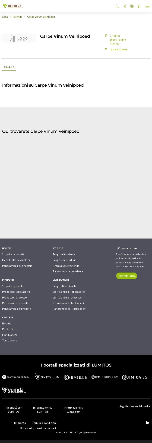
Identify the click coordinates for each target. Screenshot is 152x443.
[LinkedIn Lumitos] (147, 423)
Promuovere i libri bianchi (68, 303)
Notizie (6, 323)
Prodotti (7, 329)
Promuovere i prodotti (15, 303)
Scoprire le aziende (64, 254)
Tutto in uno (9, 340)
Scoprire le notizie (13, 254)
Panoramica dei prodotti (16, 308)
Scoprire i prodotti (13, 286)
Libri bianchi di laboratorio (69, 291)
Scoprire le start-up (64, 260)
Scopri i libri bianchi (64, 286)
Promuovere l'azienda (66, 265)
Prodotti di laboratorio (16, 291)
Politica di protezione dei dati (38, 428)
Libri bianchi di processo (67, 297)
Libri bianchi (9, 335)
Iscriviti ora (127, 276)
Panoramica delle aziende (68, 271)
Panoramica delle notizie (17, 265)
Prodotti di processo (14, 297)
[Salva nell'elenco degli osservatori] (139, 7)
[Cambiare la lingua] (131, 6)
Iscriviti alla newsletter (16, 260)
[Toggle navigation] (147, 6)
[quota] (124, 6)
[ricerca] (117, 6)
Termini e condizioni (44, 423)
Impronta (20, 423)
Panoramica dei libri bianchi (69, 308)
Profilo (9, 67)
